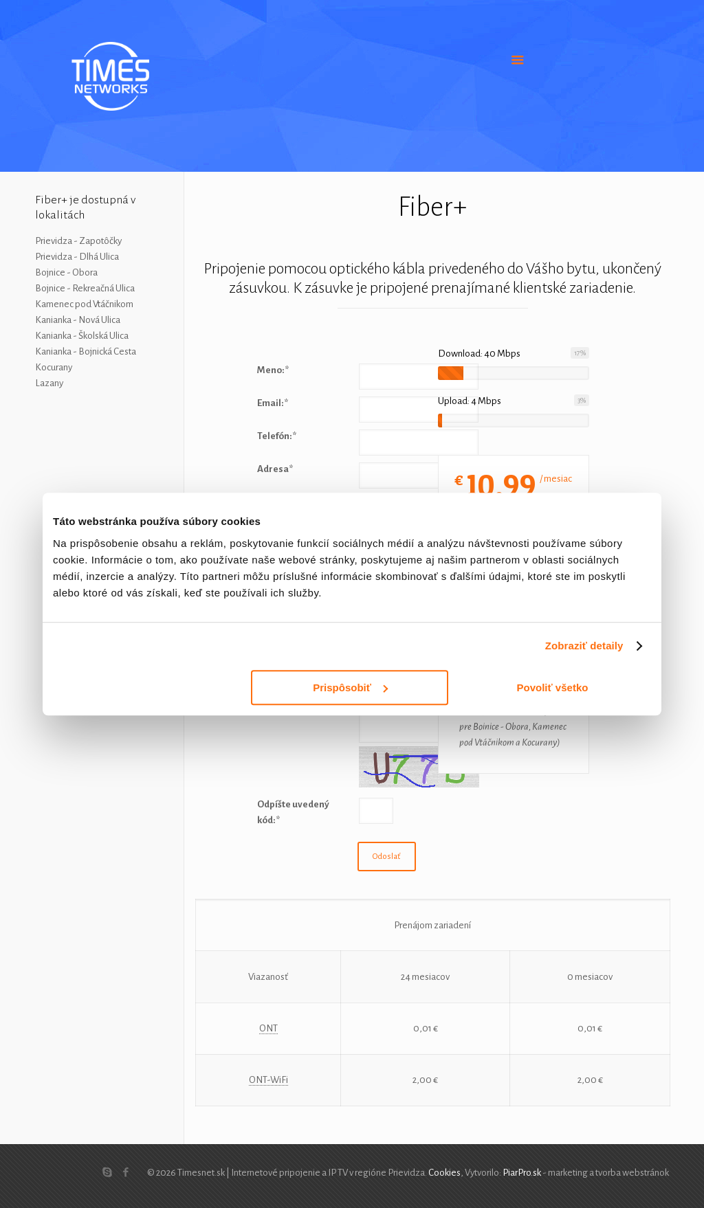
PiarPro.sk (522, 1172)
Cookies (444, 1172)
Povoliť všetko (552, 687)
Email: (272, 403)
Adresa (275, 469)
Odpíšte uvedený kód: (293, 812)
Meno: (273, 370)
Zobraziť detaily (584, 645)
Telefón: (276, 436)
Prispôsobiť (350, 687)
